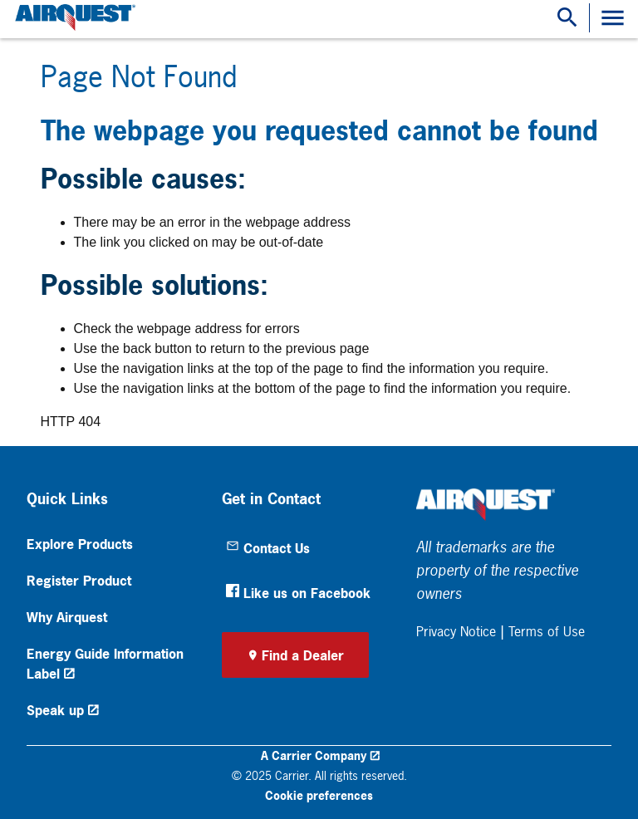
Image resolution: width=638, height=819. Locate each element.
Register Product (79, 580)
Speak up (55, 710)
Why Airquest (67, 617)
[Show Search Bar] (567, 17)
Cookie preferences (319, 795)
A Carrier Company (313, 755)
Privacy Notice (456, 631)
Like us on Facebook (298, 593)
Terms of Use (546, 631)
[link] (73, 18)
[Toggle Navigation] (612, 17)
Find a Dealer (303, 655)
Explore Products (80, 544)
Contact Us (268, 548)
